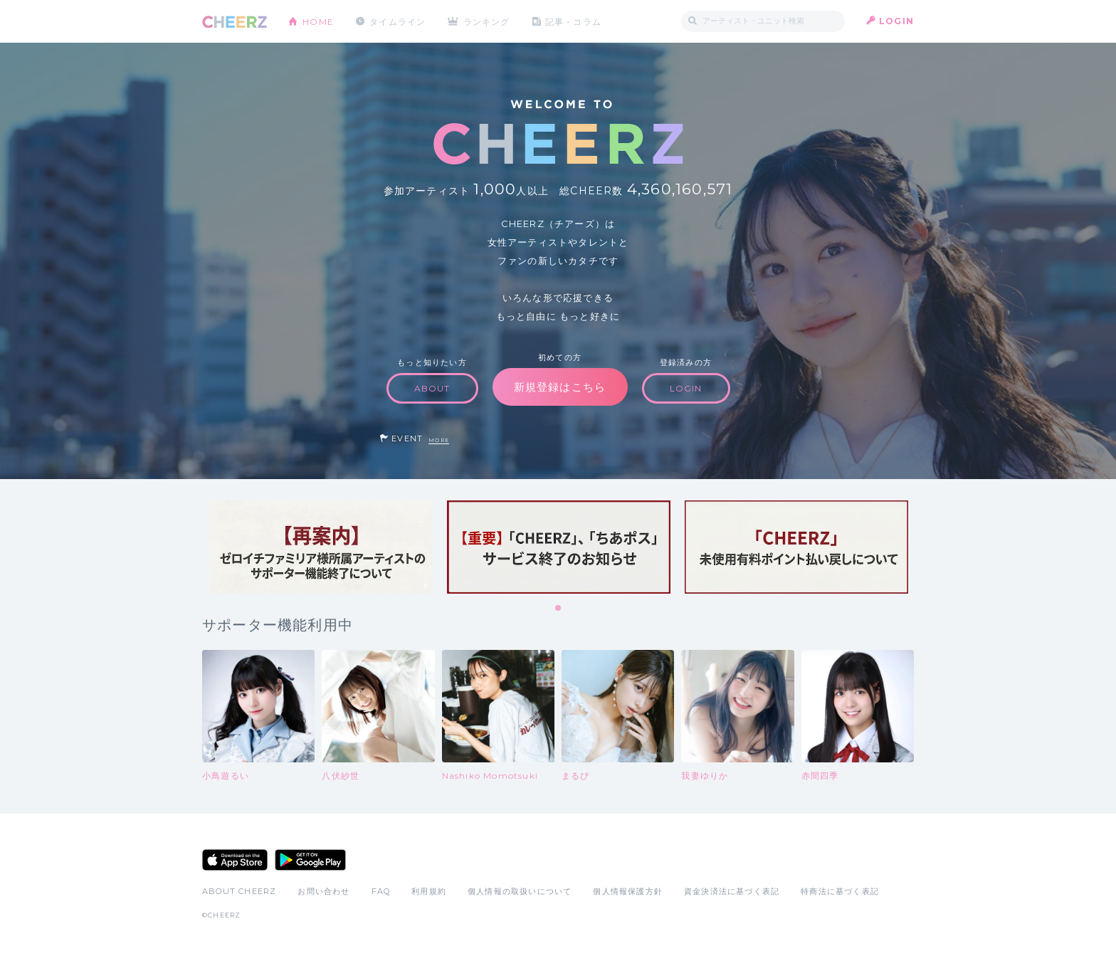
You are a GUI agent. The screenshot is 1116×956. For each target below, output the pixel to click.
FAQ (381, 891)
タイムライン (397, 21)
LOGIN (896, 21)
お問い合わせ (323, 891)
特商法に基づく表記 (840, 891)
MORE (438, 440)
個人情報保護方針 (628, 891)
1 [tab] (558, 608)
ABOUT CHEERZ (239, 891)
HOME (318, 21)
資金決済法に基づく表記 (731, 891)
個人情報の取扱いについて (520, 891)
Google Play (310, 860)
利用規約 (428, 891)
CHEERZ (234, 22)
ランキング (487, 21)
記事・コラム (574, 21)
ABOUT (432, 388)
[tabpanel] (321, 547)
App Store (235, 860)
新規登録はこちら (560, 387)
